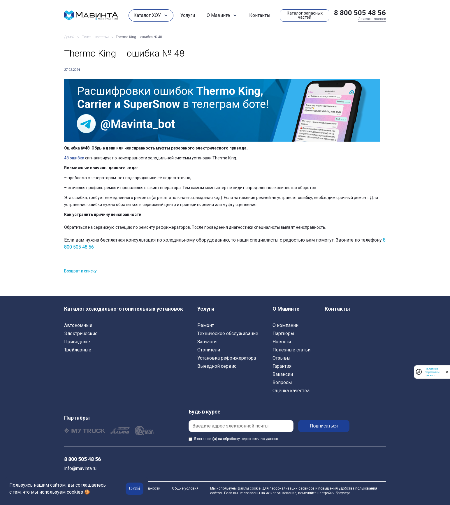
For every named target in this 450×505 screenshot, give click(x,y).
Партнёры (283, 333)
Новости (282, 341)
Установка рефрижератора (226, 358)
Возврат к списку (80, 271)
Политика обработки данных (432, 372)
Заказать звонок (372, 19)
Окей (134, 488)
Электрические (81, 333)
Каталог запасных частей (305, 15)
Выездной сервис (216, 366)
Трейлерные (77, 350)
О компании (285, 325)
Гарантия (282, 366)
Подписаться (324, 425)
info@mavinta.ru (80, 468)
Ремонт (205, 325)
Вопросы (282, 382)
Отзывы (282, 358)
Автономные (78, 325)
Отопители (208, 350)
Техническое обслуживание (227, 333)
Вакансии (283, 374)
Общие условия (185, 488)
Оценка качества (291, 390)
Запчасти (207, 341)
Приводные (77, 341)
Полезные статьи (291, 350)
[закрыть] (447, 372)
